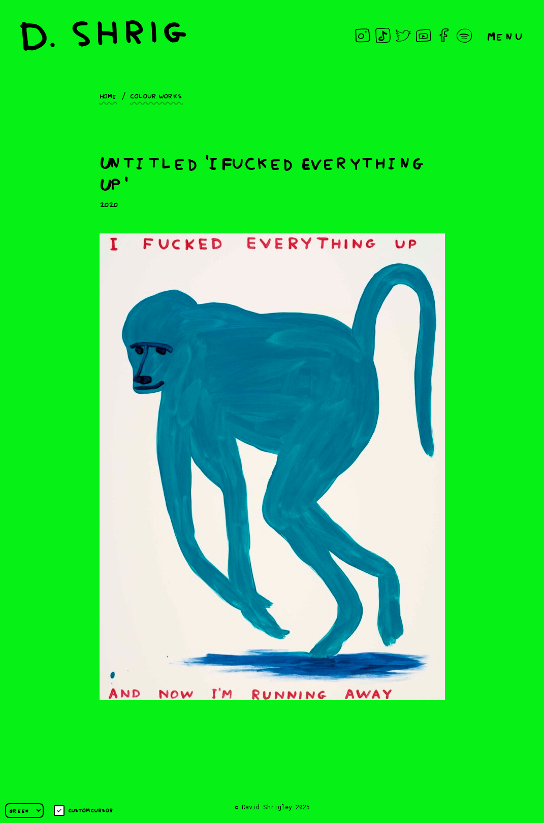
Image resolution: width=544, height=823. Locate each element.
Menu (505, 35)
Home (108, 95)
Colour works (156, 95)
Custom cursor (83, 810)
